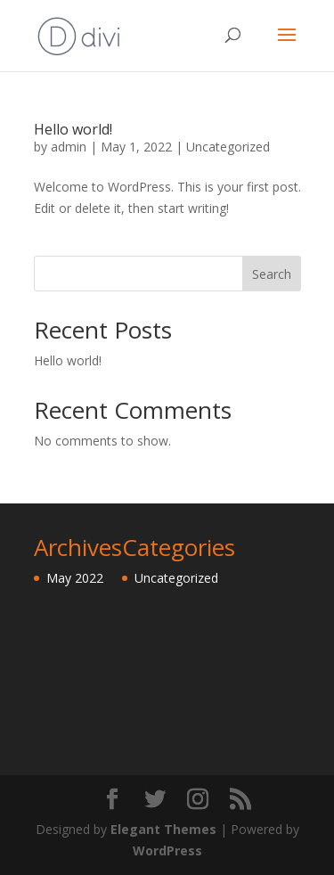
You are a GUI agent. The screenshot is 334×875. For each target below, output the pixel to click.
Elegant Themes (163, 829)
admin (68, 146)
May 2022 (74, 577)
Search (271, 274)
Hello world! (73, 129)
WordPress (167, 850)
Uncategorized (228, 146)
